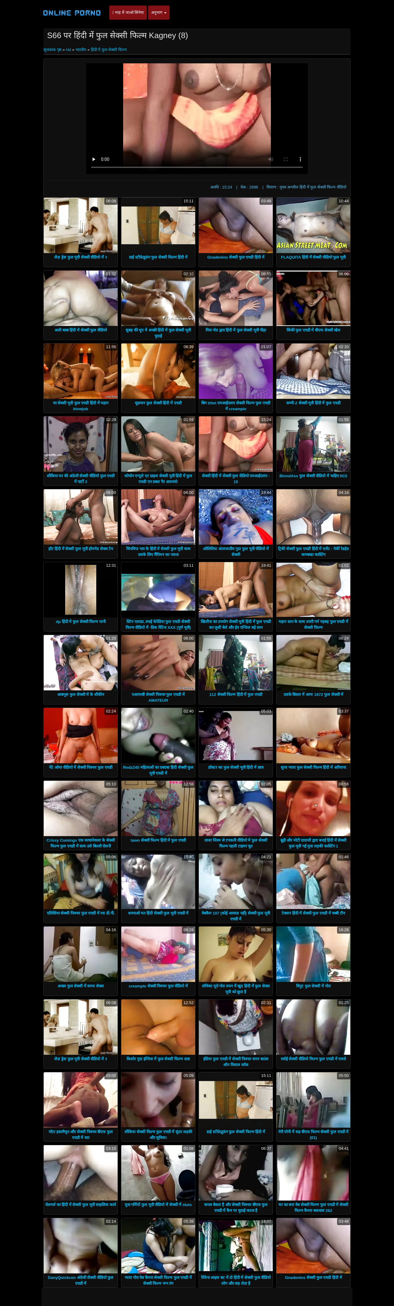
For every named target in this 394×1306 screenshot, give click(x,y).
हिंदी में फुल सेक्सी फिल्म (109, 49)
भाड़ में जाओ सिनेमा (128, 12)
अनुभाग (159, 12)
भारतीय (80, 49)
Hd (68, 49)
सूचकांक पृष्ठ (52, 49)
